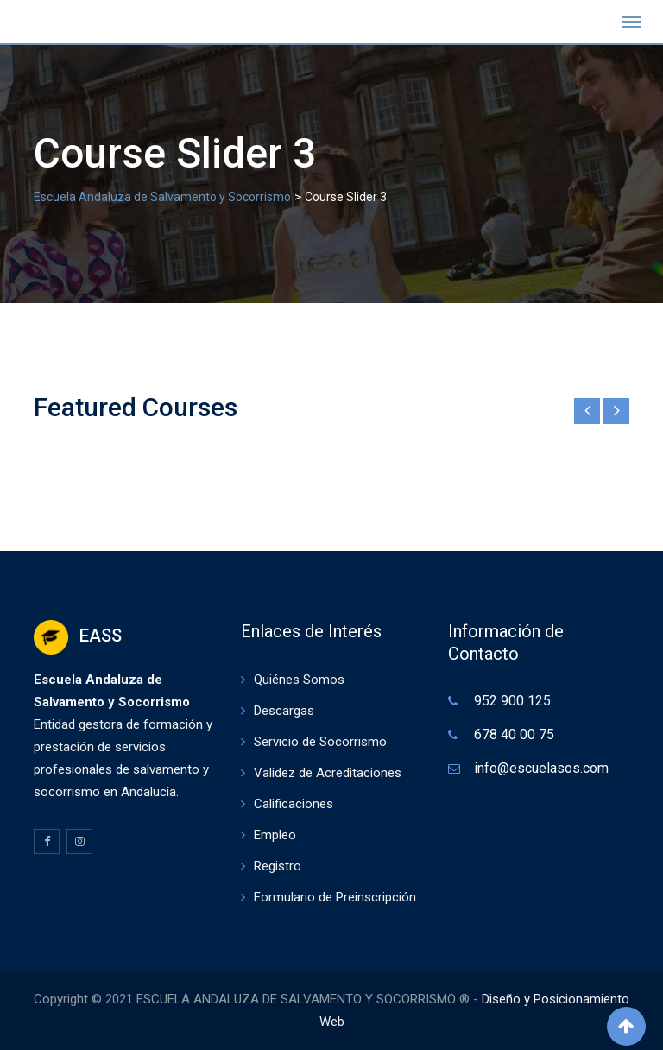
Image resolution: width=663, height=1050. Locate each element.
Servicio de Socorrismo (320, 742)
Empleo (275, 835)
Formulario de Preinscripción (335, 897)
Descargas (284, 710)
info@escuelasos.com (541, 768)
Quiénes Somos (299, 679)
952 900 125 (512, 701)
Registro (277, 866)
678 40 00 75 (514, 734)
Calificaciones (293, 804)
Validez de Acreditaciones (327, 773)
